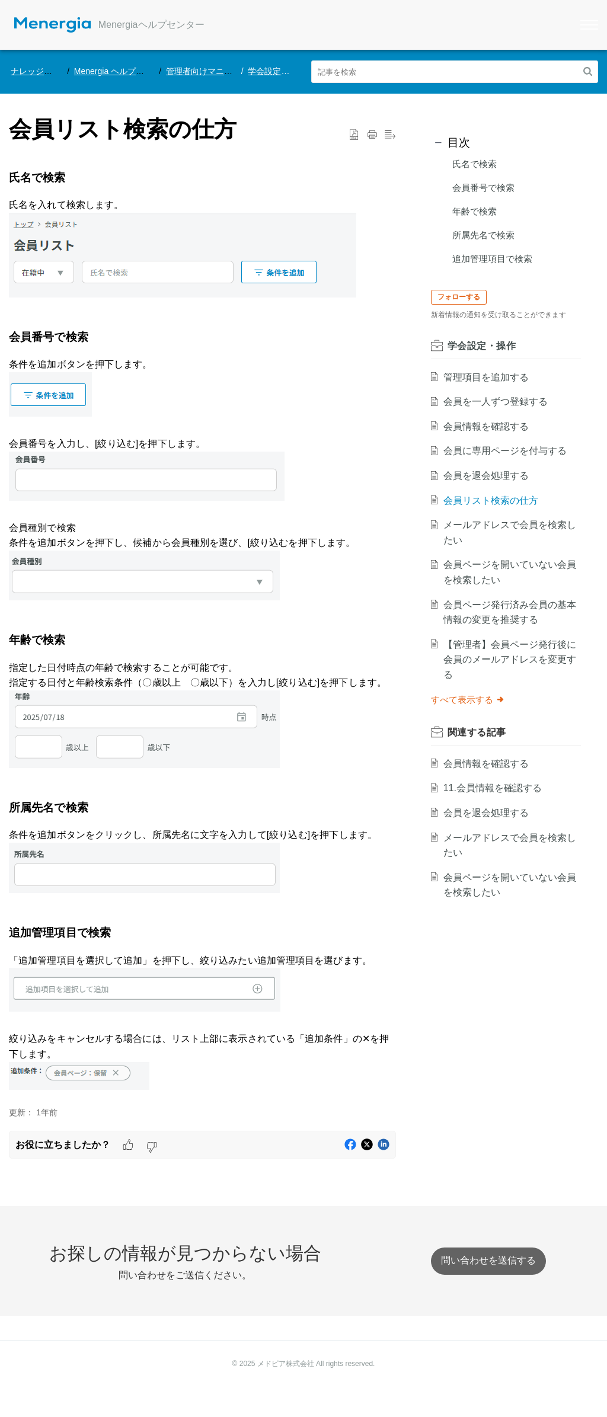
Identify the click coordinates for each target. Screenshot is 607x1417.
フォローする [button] (461, 297)
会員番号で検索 (483, 188)
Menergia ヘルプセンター (121, 71)
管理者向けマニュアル (207, 71)
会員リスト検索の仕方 (493, 500)
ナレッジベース (40, 71)
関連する (480, 732)
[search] (455, 71)
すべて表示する (471, 700)
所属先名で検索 (483, 235)
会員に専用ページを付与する (507, 451)
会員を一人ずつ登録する (498, 401)
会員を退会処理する (488, 476)
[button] (587, 72)
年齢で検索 (474, 211)
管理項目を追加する (488, 377)
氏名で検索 (474, 164)
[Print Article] (372, 135)
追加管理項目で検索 (492, 259)
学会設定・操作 (277, 71)
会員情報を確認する (488, 426)
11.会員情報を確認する (495, 788)
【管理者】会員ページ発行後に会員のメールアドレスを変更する (507, 659)
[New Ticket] (488, 1260)
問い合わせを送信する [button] (488, 1260)
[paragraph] (202, 632)
